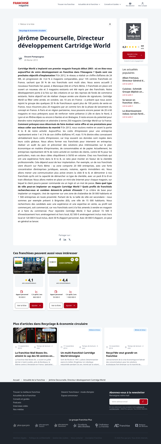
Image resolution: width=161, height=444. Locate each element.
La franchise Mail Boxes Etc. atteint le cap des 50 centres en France (33, 356)
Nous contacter (77, 438)
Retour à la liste (26, 24)
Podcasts (17, 402)
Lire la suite (127, 84)
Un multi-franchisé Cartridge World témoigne (78, 354)
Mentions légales (20, 438)
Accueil (16, 380)
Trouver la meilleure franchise (26, 392)
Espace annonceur (69, 395)
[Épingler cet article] (110, 24)
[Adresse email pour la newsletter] (124, 401)
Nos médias (18, 409)
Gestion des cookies (60, 438)
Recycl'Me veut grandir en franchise (121, 354)
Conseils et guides (21, 399)
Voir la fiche (21, 305)
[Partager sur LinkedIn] (65, 239)
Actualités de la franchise (24, 395)
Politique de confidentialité (39, 438)
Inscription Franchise (93, 438)
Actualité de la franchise (34, 380)
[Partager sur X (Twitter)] (70, 239)
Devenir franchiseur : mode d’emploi (77, 392)
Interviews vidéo (20, 406)
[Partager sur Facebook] (60, 239)
